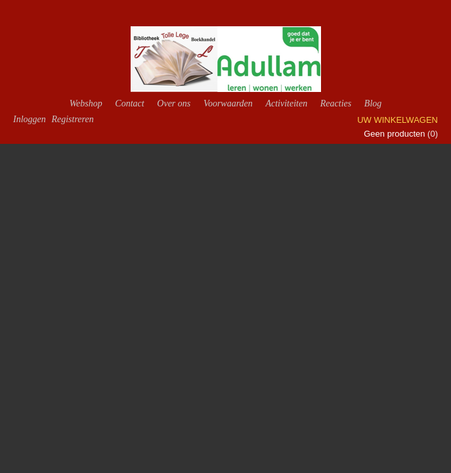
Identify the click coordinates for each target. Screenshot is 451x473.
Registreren (72, 119)
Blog (372, 103)
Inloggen (29, 119)
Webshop (86, 103)
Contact (129, 103)
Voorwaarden (228, 103)
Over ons (173, 103)
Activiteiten (286, 103)
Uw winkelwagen (397, 120)
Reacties (335, 103)
